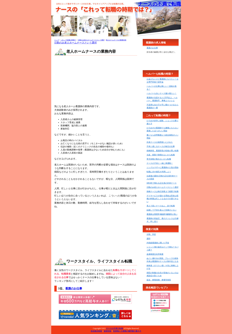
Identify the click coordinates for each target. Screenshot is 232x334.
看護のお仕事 (73, 288)
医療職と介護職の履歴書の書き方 (127, 331)
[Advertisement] (95, 80)
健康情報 (107, 331)
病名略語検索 (96, 331)
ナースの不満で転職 (159, 3)
